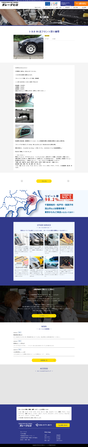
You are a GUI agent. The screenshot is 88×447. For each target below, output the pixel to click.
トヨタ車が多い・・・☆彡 (19, 352)
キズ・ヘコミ (47, 438)
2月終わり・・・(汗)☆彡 (19, 343)
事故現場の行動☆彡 (17, 334)
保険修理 (58, 435)
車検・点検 (46, 440)
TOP (45, 435)
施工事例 (58, 437)
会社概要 (58, 438)
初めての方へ (47, 437)
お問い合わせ (59, 440)
